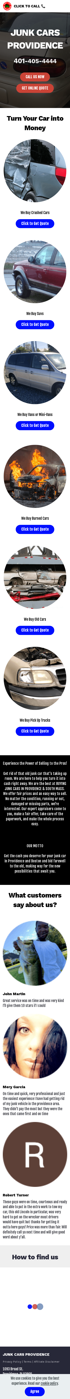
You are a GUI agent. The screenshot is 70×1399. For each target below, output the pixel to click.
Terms (28, 1363)
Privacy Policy (12, 1363)
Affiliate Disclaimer (47, 1363)
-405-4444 (40, 61)
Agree (34, 1391)
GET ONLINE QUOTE (35, 88)
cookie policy (49, 1383)
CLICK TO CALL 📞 (31, 6)
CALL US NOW (35, 77)
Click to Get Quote (35, 224)
